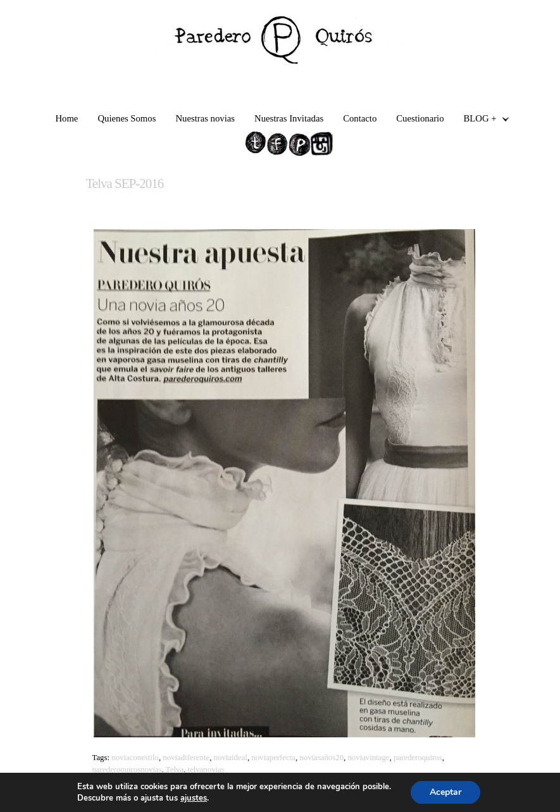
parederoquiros (418, 757)
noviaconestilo (135, 757)
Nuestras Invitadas (288, 118)
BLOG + (481, 120)
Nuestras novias (205, 118)
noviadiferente (186, 757)
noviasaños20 (321, 757)
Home (66, 118)
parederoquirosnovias (126, 769)
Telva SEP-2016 (124, 183)
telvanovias (205, 769)
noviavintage (368, 757)
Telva (175, 769)
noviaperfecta (273, 757)
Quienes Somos (126, 118)
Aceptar (445, 792)
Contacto (359, 118)
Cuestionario (420, 118)
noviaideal (230, 757)
